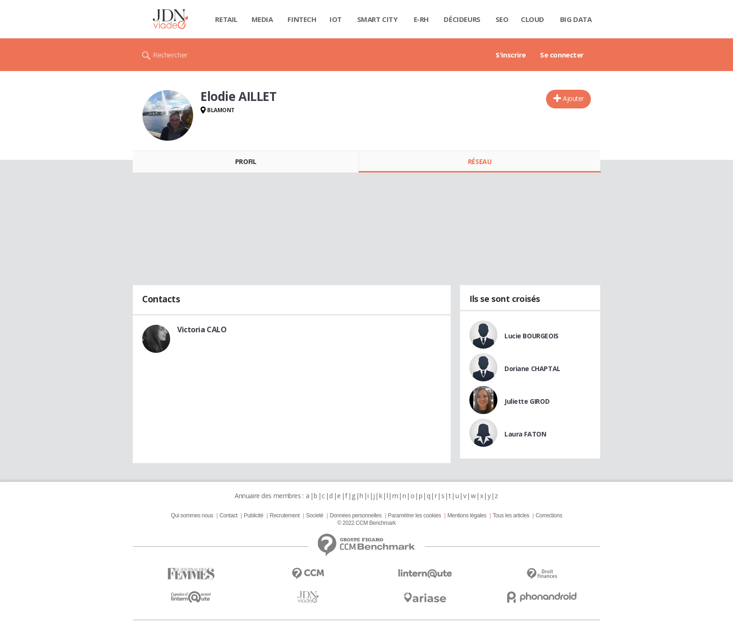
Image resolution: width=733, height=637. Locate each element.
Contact (228, 515)
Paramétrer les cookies (414, 515)
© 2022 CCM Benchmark (366, 523)
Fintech (301, 19)
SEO (502, 19)
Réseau (479, 161)
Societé (314, 515)
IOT (336, 19)
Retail (226, 19)
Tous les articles (511, 515)
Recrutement (285, 515)
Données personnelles (355, 515)
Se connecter (562, 54)
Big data (576, 19)
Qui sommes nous (192, 515)
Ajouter (573, 98)
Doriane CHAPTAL (532, 368)
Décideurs (462, 19)
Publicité (254, 515)
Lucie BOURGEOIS (531, 335)
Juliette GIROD (526, 401)
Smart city (377, 19)
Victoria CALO (202, 329)
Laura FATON (525, 433)
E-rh (421, 19)
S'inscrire (511, 54)
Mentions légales (466, 515)
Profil (245, 161)
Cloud (532, 19)
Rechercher (170, 54)
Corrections (549, 515)
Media (262, 19)
